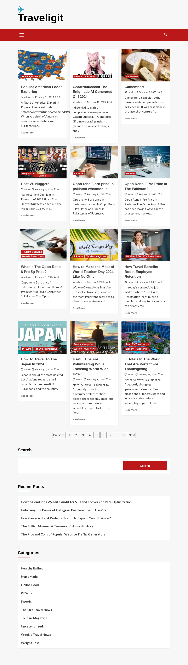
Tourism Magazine (34, 618)
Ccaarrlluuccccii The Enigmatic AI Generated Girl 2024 (92, 92)
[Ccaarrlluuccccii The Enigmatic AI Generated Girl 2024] (94, 65)
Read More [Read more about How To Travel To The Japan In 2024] (27, 395)
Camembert (134, 87)
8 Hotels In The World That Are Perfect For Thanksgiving (142, 364)
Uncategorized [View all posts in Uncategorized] (30, 76)
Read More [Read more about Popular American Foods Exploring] (27, 132)
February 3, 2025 (147, 282)
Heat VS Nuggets (35, 184)
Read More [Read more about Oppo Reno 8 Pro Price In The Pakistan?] (131, 220)
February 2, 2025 (44, 369)
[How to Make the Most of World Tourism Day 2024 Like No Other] (94, 245)
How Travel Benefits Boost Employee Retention (141, 272)
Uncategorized (32, 626)
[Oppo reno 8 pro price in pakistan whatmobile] (94, 162)
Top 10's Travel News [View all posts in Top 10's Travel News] (149, 256)
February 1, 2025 (95, 379)
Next (132, 435)
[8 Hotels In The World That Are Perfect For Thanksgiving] (145, 337)
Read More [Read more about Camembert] (131, 118)
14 (124, 435)
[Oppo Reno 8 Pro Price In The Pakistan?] (145, 162)
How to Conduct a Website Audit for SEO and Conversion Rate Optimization (76, 502)
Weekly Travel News (36, 634)
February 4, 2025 (95, 282)
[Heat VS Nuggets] (42, 162)
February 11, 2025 (44, 97)
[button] (22, 34)
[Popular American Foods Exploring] (42, 65)
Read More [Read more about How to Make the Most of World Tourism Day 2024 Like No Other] (79, 308)
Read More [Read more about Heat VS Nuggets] (27, 215)
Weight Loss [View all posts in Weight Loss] (29, 173)
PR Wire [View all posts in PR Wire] (78, 173)
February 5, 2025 (44, 277)
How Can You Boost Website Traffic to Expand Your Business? (66, 518)
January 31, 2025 (147, 374)
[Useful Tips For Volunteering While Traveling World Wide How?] (94, 337)
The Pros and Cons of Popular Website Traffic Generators (63, 534)
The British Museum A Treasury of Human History (57, 526)
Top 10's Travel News (36, 610)
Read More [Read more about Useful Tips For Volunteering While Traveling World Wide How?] (79, 419)
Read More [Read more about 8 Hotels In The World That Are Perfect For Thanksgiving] (131, 409)
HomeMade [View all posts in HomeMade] (132, 76)
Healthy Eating (32, 568)
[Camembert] (145, 65)
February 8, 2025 (44, 189)
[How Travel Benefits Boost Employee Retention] (145, 245)
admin (27, 97)
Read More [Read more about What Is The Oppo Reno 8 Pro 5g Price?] (27, 303)
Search (25, 450)
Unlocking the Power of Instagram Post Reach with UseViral (64, 510)
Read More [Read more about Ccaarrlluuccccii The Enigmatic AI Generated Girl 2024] (79, 137)
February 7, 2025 (95, 194)
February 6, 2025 (147, 194)
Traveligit (40, 18)
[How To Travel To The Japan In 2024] (42, 337)
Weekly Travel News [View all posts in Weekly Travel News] (85, 76)
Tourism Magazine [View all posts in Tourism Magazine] (32, 252)
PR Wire (27, 593)
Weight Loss (30, 643)
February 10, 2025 (96, 102)
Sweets (26, 601)
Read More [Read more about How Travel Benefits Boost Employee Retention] (131, 312)
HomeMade (29, 576)
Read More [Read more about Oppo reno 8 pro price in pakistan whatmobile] (79, 220)
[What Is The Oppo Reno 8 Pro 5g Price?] (42, 245)
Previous (58, 435)
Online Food (30, 585)
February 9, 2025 (147, 92)
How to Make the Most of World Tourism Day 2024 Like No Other (93, 272)
